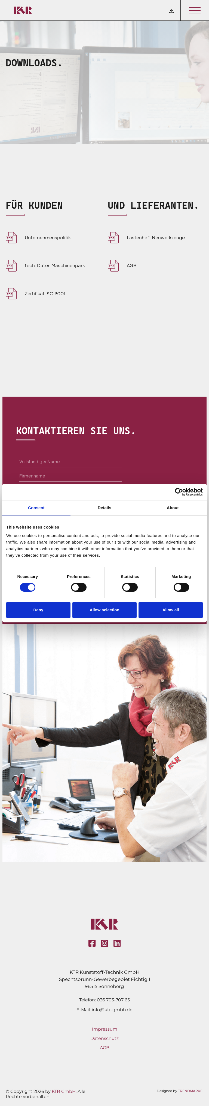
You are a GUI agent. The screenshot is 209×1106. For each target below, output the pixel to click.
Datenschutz (104, 1038)
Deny (38, 609)
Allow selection (104, 609)
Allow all (170, 609)
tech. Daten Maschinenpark (55, 265)
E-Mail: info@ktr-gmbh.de (104, 1009)
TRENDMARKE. (190, 1091)
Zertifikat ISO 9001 (45, 293)
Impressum (104, 1029)
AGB (132, 265)
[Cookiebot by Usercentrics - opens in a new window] (179, 492)
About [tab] (173, 507)
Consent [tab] (36, 507)
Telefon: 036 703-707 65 (104, 999)
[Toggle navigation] (194, 10)
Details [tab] (104, 507)
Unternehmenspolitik (48, 237)
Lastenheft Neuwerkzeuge (156, 237)
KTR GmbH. (64, 1091)
